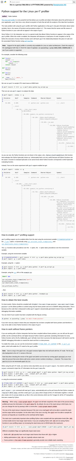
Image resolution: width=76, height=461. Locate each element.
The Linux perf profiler (8, 20)
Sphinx (68, 459)
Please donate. (69, 454)
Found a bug (69, 457)
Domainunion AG (59, 5)
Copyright (52, 445)
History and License (57, 450)
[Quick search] (41, 1)
